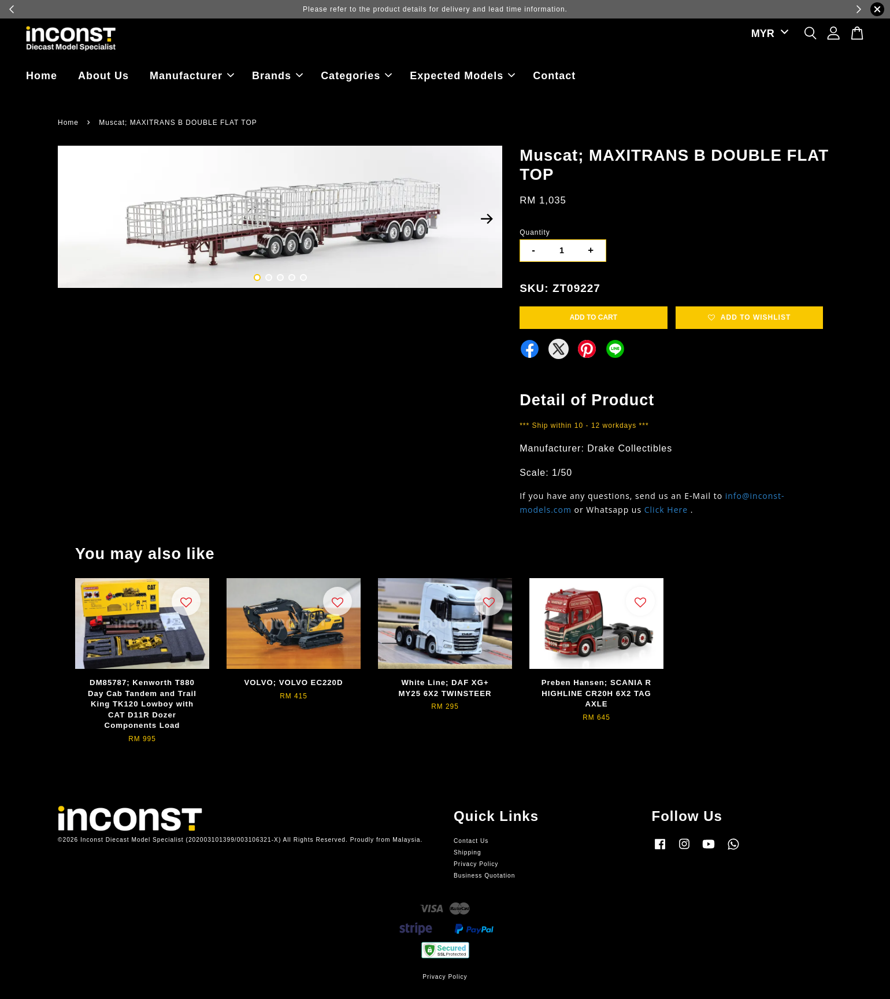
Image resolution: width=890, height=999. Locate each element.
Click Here (666, 509)
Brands (277, 76)
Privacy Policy (476, 864)
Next (486, 218)
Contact (554, 76)
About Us (103, 76)
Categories (356, 76)
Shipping (467, 852)
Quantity (535, 232)
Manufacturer (192, 76)
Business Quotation (484, 875)
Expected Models (462, 76)
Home (41, 76)
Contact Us (471, 841)
